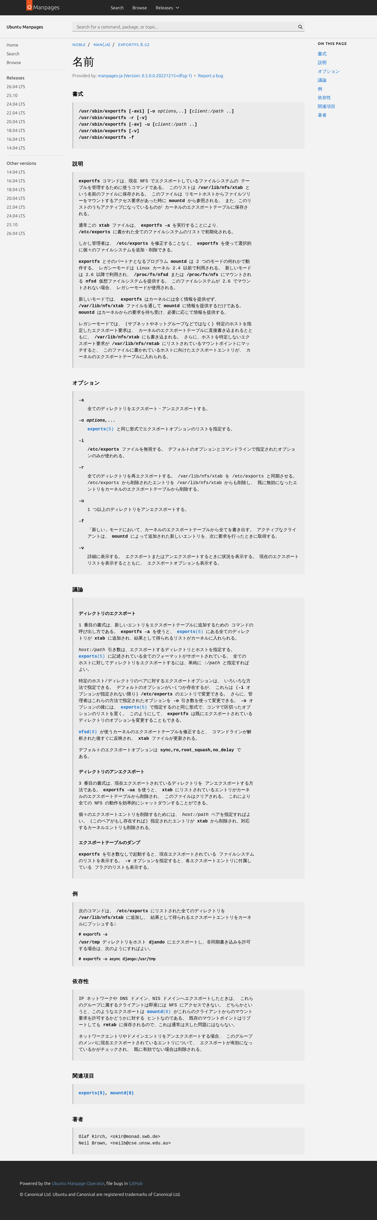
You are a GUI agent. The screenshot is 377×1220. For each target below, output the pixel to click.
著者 (322, 115)
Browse (139, 7)
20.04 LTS (16, 121)
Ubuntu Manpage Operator (78, 1183)
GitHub (136, 1183)
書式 (322, 53)
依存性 (324, 97)
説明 (322, 62)
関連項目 (326, 106)
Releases (164, 7)
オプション (329, 71)
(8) (88, 732)
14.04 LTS (16, 147)
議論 (322, 79)
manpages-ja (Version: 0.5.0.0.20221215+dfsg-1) (145, 75)
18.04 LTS (16, 130)
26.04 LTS (16, 86)
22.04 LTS (16, 112)
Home (12, 44)
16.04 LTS (16, 139)
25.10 (12, 95)
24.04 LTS (16, 104)
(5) (100, 429)
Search (117, 7)
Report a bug (210, 75)
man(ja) (102, 44)
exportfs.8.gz (134, 44)
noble (79, 44)
